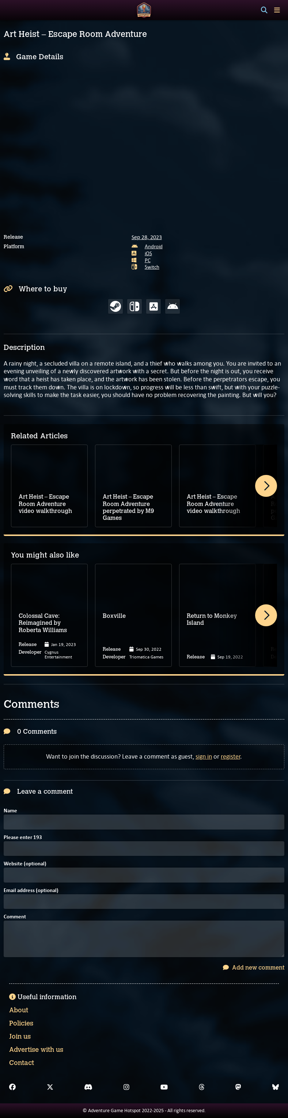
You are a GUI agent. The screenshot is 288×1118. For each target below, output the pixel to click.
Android (154, 246)
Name (10, 811)
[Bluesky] (275, 1087)
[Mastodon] (238, 1087)
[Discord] (88, 1087)
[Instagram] (126, 1087)
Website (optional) (25, 864)
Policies (21, 1023)
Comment (15, 917)
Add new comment (253, 967)
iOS (148, 253)
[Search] (264, 10)
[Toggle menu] (277, 10)
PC (148, 260)
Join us (20, 1036)
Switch (152, 267)
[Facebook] (12, 1087)
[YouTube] (164, 1087)
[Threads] (202, 1087)
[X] (50, 1087)
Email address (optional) (31, 891)
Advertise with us (36, 1050)
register (230, 756)
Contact (21, 1063)
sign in (204, 756)
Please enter (23, 838)
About (18, 1010)
